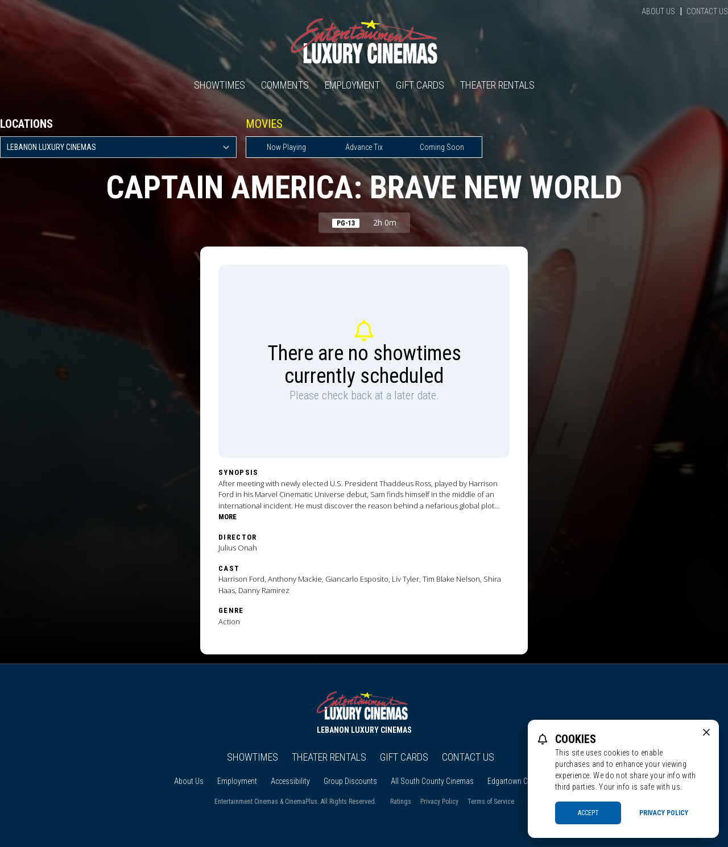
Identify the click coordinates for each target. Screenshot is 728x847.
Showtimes (219, 85)
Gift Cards (420, 85)
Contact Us (707, 11)
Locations (26, 124)
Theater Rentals (497, 85)
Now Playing (286, 147)
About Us (658, 11)
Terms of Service (491, 802)
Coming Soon (442, 147)
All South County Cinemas (432, 781)
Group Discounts (350, 781)
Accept (588, 813)
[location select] (118, 147)
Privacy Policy (439, 802)
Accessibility (290, 781)
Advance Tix (364, 147)
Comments (285, 85)
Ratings (400, 802)
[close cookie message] (706, 732)
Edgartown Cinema (517, 781)
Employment (352, 85)
